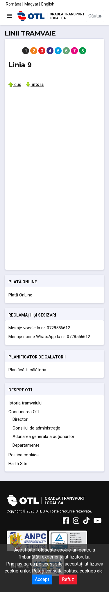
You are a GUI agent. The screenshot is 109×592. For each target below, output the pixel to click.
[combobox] (95, 16)
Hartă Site (17, 463)
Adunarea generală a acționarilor (43, 436)
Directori (20, 419)
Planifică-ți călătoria (27, 369)
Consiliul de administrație (36, 428)
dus (14, 84)
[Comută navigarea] (9, 16)
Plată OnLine (20, 295)
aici (100, 571)
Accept (42, 579)
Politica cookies (23, 454)
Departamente (26, 445)
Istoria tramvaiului (25, 403)
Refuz (68, 579)
